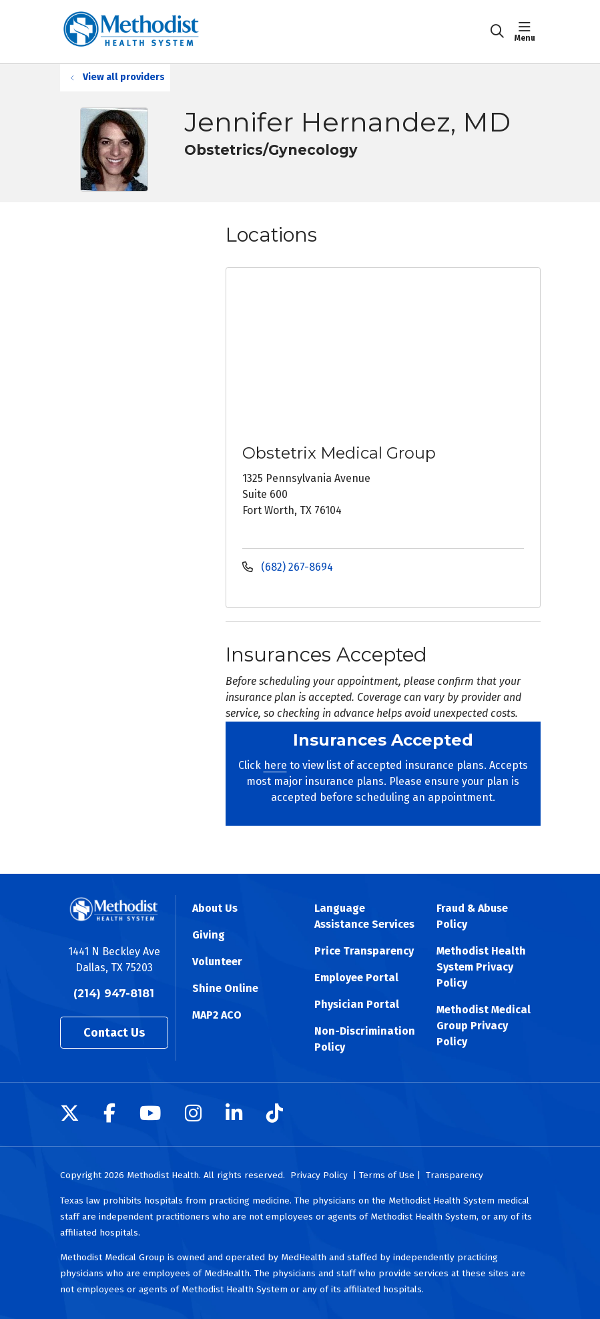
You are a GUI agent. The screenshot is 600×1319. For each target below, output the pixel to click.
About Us (215, 908)
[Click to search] (497, 31)
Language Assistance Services (364, 916)
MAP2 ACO (217, 1015)
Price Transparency (364, 951)
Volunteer (217, 961)
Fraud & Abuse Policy (472, 916)
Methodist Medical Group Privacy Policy (483, 1025)
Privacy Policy (319, 1175)
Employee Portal (356, 977)
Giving (208, 935)
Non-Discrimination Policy (364, 1039)
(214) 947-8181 (113, 993)
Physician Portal (356, 1004)
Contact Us (114, 1032)
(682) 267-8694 (287, 567)
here (275, 765)
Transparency (454, 1175)
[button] (528, 31)
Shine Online (225, 988)
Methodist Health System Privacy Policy (481, 967)
